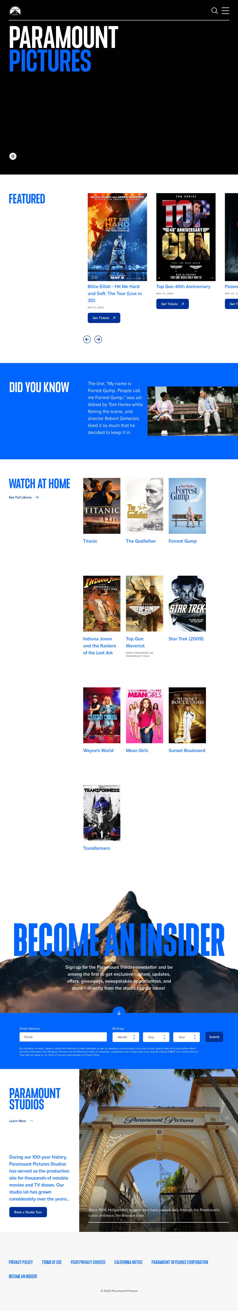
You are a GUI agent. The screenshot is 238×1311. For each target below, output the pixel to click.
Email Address (30, 1028)
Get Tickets (97, 318)
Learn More (17, 1121)
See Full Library (20, 497)
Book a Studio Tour (28, 1212)
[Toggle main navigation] (225, 9)
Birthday (118, 1028)
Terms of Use (52, 1262)
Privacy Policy (21, 1262)
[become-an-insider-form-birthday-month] (125, 1037)
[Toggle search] (214, 9)
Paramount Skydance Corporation (180, 1262)
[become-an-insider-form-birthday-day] (156, 1037)
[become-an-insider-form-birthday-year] (186, 1037)
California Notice (128, 1262)
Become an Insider (23, 1276)
